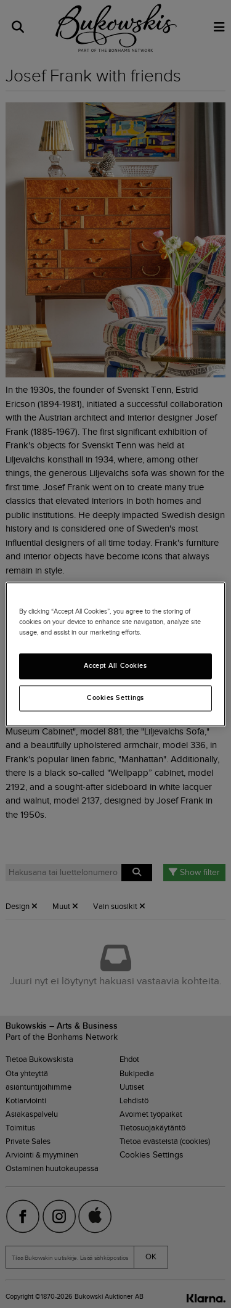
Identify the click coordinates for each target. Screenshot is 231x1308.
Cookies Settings (115, 697)
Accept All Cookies (115, 665)
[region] (115, 654)
